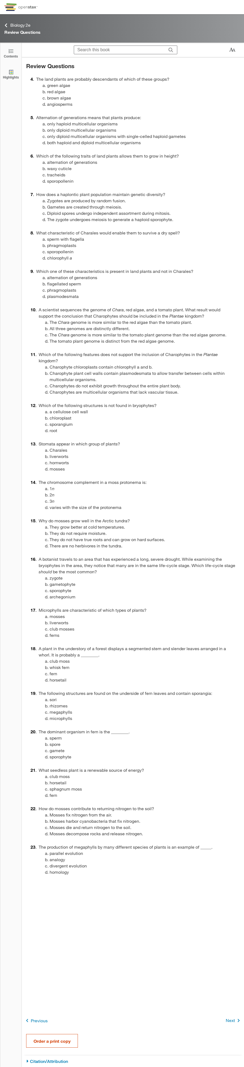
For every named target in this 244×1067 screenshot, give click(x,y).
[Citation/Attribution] (133, 1061)
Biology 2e (17, 25)
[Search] (171, 50)
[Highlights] (11, 74)
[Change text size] (232, 50)
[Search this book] (119, 50)
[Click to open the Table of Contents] (11, 53)
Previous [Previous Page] (36, 1020)
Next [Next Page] (234, 1020)
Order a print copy (52, 1041)
